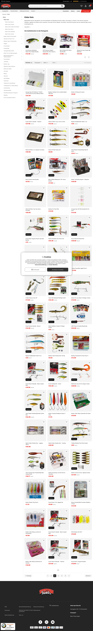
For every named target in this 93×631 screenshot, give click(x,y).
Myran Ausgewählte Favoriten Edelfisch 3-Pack (80, 503)
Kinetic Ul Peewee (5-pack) (77, 92)
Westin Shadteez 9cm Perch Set (56, 238)
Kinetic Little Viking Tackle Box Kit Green (81, 413)
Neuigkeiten (66, 11)
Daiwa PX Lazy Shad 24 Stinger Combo (80, 297)
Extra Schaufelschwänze (9, 97)
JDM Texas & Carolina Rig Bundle (79, 326)
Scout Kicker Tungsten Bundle (78, 561)
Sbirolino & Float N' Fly (12, 38)
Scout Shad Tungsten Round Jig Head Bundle (35, 239)
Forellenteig (6, 48)
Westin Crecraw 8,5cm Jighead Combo (80, 472)
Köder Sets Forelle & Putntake (12, 26)
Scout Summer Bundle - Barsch (33, 326)
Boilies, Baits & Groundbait (12, 36)
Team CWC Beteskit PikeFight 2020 (57, 297)
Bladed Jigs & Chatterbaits (10, 41)
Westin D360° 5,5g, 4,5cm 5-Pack (56, 121)
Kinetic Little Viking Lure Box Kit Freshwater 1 (33, 532)
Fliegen (12, 43)
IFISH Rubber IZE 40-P (76, 532)
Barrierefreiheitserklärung (25, 606)
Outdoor (33, 11)
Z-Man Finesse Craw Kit (31, 297)
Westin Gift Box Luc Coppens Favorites (35, 149)
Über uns (21, 615)
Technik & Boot (14, 11)
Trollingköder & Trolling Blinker (12, 85)
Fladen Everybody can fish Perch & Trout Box (56, 473)
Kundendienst (66, 1)
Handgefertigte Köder (12, 50)
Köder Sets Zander (9, 34)
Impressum (7, 610)
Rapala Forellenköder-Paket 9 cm (33, 355)
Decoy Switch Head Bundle (32, 179)
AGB (6, 606)
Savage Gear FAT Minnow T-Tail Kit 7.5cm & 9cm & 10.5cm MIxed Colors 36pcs (34, 92)
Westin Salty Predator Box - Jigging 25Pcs (34, 443)
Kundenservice (55, 605)
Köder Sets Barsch (9, 22)
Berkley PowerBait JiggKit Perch (79, 268)
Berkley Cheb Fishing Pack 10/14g (56, 355)
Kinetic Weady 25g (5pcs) (32, 502)
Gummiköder (12, 59)
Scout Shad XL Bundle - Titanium (33, 121)
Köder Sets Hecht (9, 29)
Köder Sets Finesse (9, 24)
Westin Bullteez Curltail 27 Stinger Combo (56, 326)
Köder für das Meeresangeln (12, 53)
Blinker (5, 73)
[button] (81, 1)
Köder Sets (12, 19)
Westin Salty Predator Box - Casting (57, 443)
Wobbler (12, 95)
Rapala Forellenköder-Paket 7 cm (79, 121)
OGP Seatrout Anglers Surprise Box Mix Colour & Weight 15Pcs (49, 51)
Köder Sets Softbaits (10, 31)
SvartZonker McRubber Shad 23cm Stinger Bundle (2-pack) (32, 51)
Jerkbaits (6, 61)
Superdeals (86, 11)
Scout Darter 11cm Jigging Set (55, 502)
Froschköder (7, 46)
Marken (73, 11)
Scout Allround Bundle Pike (77, 238)
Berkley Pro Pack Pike (53, 209)
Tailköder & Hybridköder (9, 83)
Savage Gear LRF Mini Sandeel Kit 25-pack (80, 209)
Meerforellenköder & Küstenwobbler (12, 56)
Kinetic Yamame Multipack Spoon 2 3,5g (56, 414)
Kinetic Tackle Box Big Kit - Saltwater (80, 179)
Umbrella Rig (7, 88)
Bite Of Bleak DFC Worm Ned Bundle (65, 51)
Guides (78, 11)
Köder (8, 14)
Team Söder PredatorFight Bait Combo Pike (35, 414)
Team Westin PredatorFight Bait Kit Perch (79, 150)
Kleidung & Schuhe (24, 11)
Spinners (12, 76)
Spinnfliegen (7, 78)
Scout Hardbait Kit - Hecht (54, 383)
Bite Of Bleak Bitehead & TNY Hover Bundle (57, 180)
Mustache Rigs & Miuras (9, 66)
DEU (6, 1)
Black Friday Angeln (75, 616)
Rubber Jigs (6, 64)
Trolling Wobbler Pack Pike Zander (79, 443)
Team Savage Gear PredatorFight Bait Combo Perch (35, 473)
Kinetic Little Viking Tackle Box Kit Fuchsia (34, 562)
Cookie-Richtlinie (53, 264)
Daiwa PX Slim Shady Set (54, 149)
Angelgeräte (5, 11)
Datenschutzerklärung (38, 606)
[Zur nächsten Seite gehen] (88, 575)
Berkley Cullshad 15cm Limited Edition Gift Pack (57, 92)
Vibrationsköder (7, 90)
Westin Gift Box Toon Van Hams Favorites (33, 209)
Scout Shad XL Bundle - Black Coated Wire (57, 532)
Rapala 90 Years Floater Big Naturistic (83, 51)
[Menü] (14, 624)
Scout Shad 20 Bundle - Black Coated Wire (35, 384)
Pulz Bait (6, 71)
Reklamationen (36, 610)
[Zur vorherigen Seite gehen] (28, 575)
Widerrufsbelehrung (9, 615)
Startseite (4, 14)
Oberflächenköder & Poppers (11, 92)
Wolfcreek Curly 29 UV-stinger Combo (80, 383)
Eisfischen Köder (12, 68)
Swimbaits (12, 80)
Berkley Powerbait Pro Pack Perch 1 (79, 355)
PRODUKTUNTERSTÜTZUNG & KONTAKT (26, 611)
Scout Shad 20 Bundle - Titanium (56, 561)
